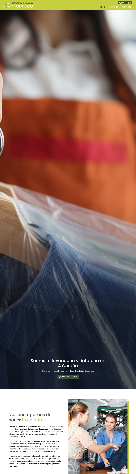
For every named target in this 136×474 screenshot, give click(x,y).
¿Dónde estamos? (68, 377)
